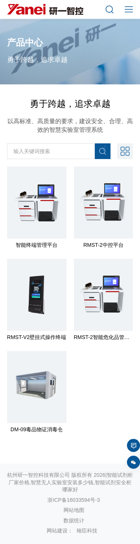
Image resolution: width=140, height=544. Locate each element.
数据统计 (73, 520)
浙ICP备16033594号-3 (73, 500)
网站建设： (60, 531)
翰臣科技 (87, 531)
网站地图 (73, 510)
